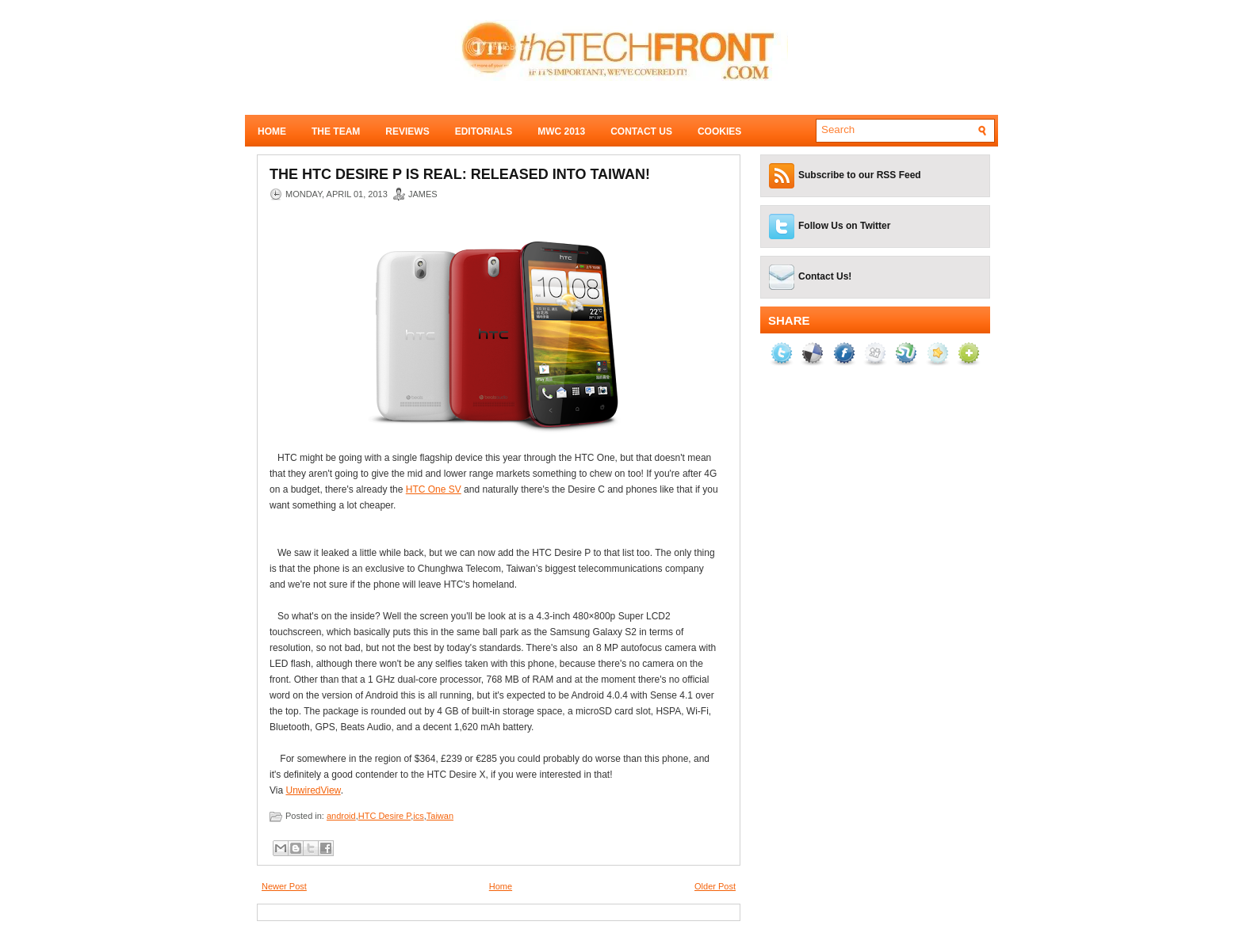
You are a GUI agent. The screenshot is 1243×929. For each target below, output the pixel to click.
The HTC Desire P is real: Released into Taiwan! (460, 174)
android (341, 815)
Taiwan (439, 815)
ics (418, 815)
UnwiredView (312, 790)
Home (272, 131)
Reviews (407, 131)
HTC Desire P (384, 815)
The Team (336, 131)
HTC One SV (433, 489)
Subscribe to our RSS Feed (859, 175)
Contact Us (641, 131)
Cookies (719, 131)
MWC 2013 (561, 131)
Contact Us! (824, 276)
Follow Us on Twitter (844, 225)
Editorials (483, 131)
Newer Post (284, 886)
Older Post (715, 886)
